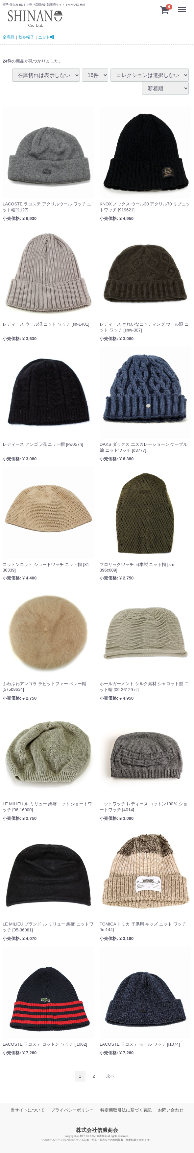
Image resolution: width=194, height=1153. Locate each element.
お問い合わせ (170, 1110)
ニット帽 (46, 37)
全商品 (8, 37)
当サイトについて (28, 1110)
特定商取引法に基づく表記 (126, 1110)
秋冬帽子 (26, 37)
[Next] (110, 1076)
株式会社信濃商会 (97, 1130)
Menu (183, 6)
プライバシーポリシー (72, 1110)
